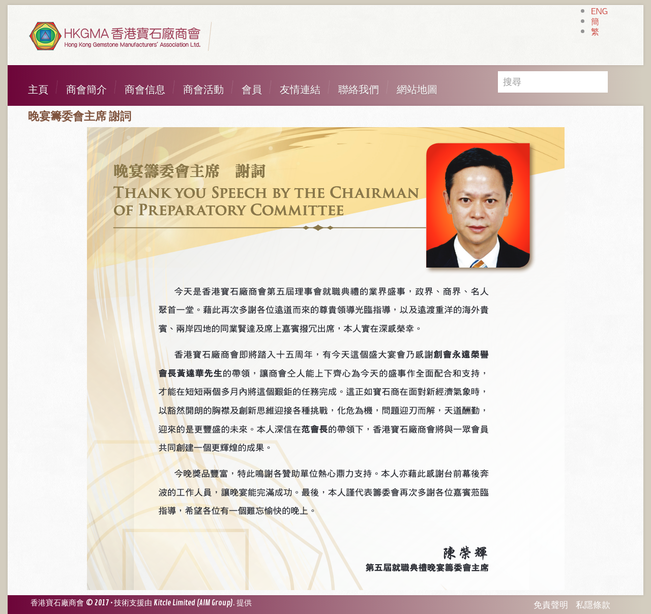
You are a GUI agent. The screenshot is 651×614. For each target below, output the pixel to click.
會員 (252, 89)
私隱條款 (593, 605)
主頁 (38, 89)
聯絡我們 (358, 89)
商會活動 (203, 89)
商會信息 (145, 89)
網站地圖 (417, 89)
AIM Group (214, 603)
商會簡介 (86, 89)
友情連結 (300, 89)
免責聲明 (551, 605)
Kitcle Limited (174, 603)
